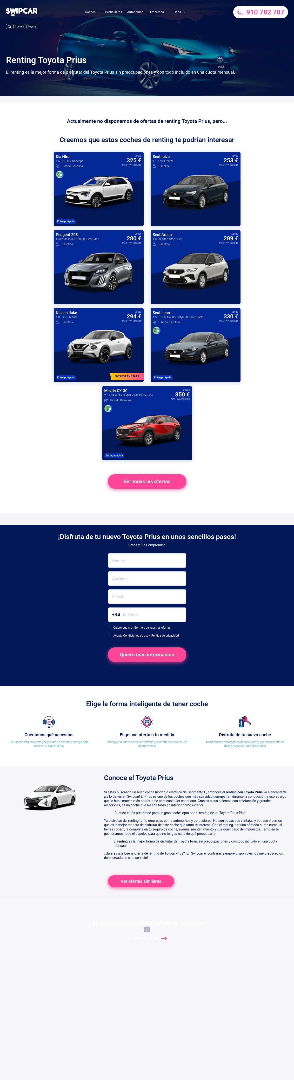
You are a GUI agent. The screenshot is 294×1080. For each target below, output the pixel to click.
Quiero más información (147, 655)
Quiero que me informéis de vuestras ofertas (139, 628)
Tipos (177, 12)
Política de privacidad (165, 635)
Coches (90, 12)
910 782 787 (260, 12)
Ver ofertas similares (141, 881)
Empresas (157, 12)
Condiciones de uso (135, 635)
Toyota (32, 26)
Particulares (113, 12)
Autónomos (135, 12)
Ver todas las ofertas (146, 481)
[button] (21, 14)
